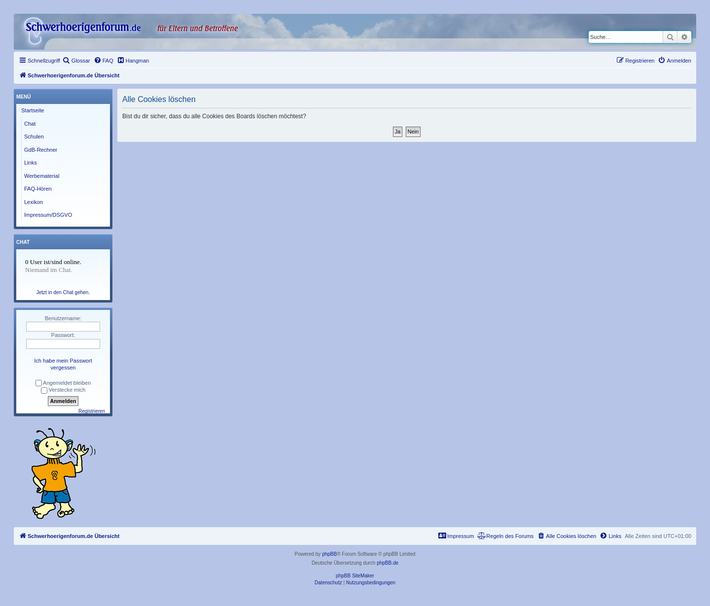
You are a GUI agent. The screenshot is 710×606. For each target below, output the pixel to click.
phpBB (329, 554)
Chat (30, 124)
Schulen (34, 136)
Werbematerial (41, 176)
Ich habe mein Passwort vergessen (63, 364)
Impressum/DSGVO (48, 215)
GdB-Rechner (40, 150)
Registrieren (91, 411)
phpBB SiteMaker (355, 575)
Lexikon (33, 202)
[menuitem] (76, 61)
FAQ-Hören (38, 189)
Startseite (32, 110)
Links (30, 163)
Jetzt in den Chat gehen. (63, 292)
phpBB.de (387, 563)
